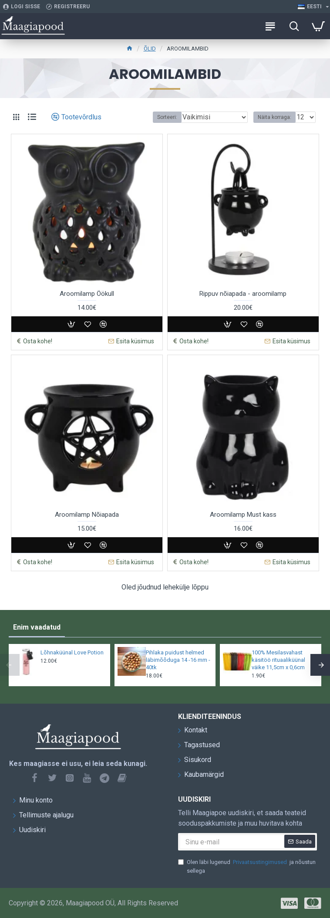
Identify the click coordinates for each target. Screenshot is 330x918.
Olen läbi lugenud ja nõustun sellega (247, 866)
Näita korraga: (274, 117)
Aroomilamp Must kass (243, 514)
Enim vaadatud (37, 627)
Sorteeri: (167, 117)
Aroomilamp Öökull (87, 294)
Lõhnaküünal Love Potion (72, 652)
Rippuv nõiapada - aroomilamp (242, 294)
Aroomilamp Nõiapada (87, 514)
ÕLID (150, 48)
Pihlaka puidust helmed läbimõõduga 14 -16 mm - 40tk (178, 660)
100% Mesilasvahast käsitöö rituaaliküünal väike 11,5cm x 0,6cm (278, 660)
